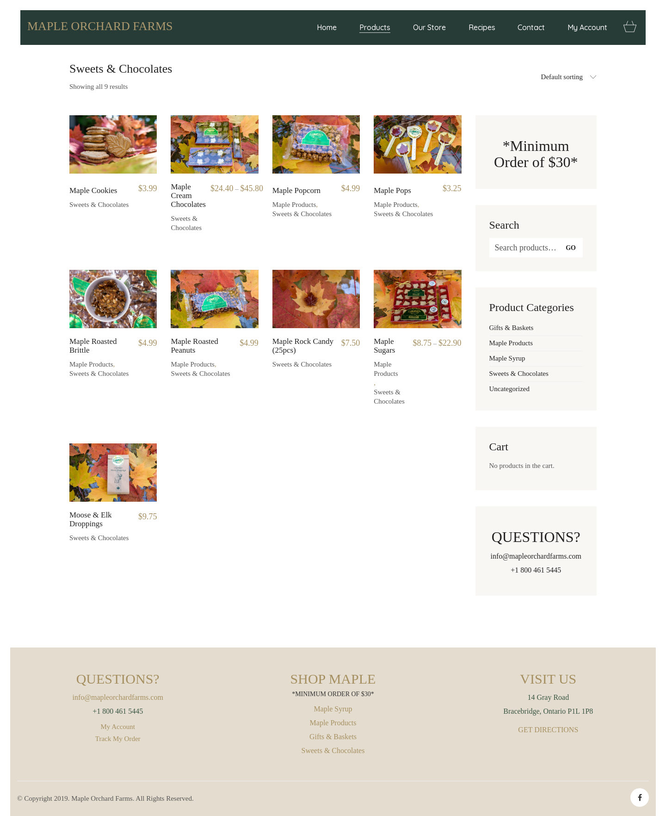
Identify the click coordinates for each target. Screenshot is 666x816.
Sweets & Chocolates (99, 204)
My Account (117, 726)
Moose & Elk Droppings (90, 519)
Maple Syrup (507, 358)
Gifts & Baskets (511, 327)
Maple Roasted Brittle (93, 346)
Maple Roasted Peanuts (194, 346)
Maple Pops (392, 191)
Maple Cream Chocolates (188, 195)
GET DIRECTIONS (548, 730)
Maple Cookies (93, 191)
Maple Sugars (384, 346)
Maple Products (294, 204)
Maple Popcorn (296, 191)
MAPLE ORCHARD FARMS (100, 26)
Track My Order (118, 738)
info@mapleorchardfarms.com (536, 556)
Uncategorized (509, 388)
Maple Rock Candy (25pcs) (302, 346)
